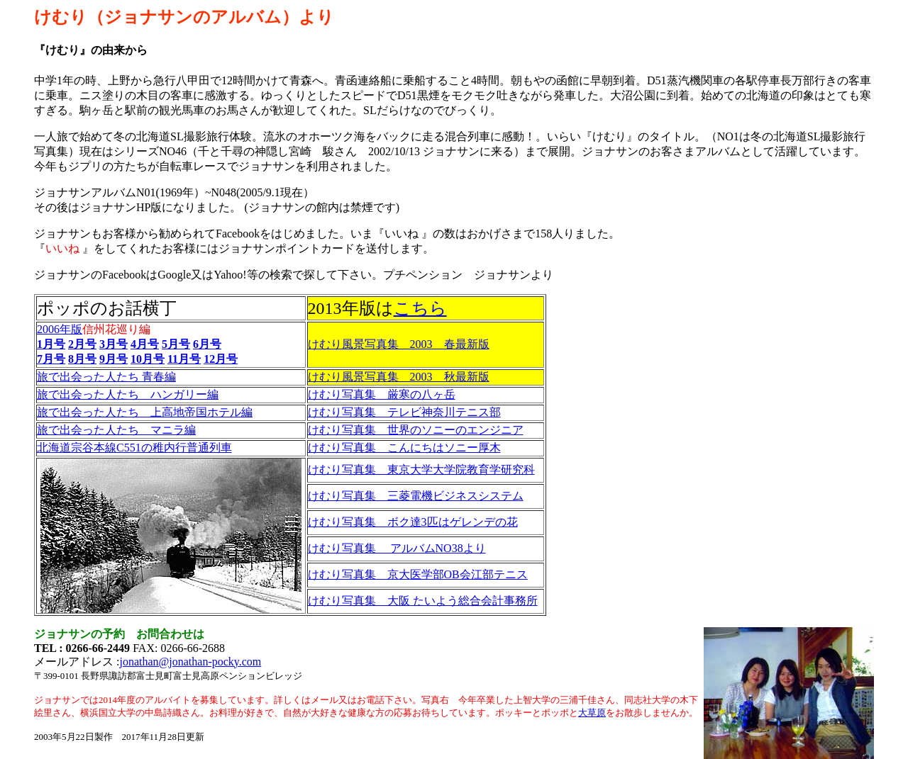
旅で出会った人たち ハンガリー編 (127, 394)
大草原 (592, 712)
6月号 (207, 344)
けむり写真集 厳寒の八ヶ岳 (381, 394)
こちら (420, 308)
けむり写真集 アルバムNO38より (397, 548)
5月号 (176, 344)
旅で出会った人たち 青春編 (106, 377)
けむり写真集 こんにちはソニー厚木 (404, 448)
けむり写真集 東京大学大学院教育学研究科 (421, 469)
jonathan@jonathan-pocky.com (190, 662)
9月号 (113, 359)
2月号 (82, 344)
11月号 (184, 359)
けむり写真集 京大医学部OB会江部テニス (418, 574)
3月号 (113, 344)
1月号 (51, 344)
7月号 (51, 359)
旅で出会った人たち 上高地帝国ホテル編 (145, 412)
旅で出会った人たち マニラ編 (116, 430)
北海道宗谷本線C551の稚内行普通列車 (134, 448)
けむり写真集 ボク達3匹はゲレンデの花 (413, 522)
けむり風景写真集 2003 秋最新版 (398, 377)
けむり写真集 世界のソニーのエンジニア (416, 430)
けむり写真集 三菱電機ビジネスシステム (416, 496)
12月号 (221, 359)
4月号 (145, 344)
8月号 (82, 359)
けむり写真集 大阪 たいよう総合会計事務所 (423, 601)
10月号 (148, 359)
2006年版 (59, 329)
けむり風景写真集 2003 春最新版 (398, 344)
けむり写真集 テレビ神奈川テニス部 (404, 412)
